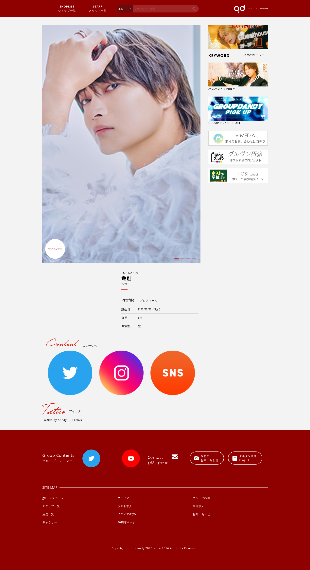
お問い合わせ (201, 514)
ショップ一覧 (67, 8)
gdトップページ (53, 498)
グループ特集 (201, 498)
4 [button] (194, 260)
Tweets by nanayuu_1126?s (62, 420)
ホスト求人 (124, 506)
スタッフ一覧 (98, 8)
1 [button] (176, 260)
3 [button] (188, 260)
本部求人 (198, 506)
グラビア (123, 498)
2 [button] (182, 260)
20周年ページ (126, 522)
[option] (121, 144)
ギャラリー (49, 522)
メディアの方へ (127, 514)
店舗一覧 (48, 514)
